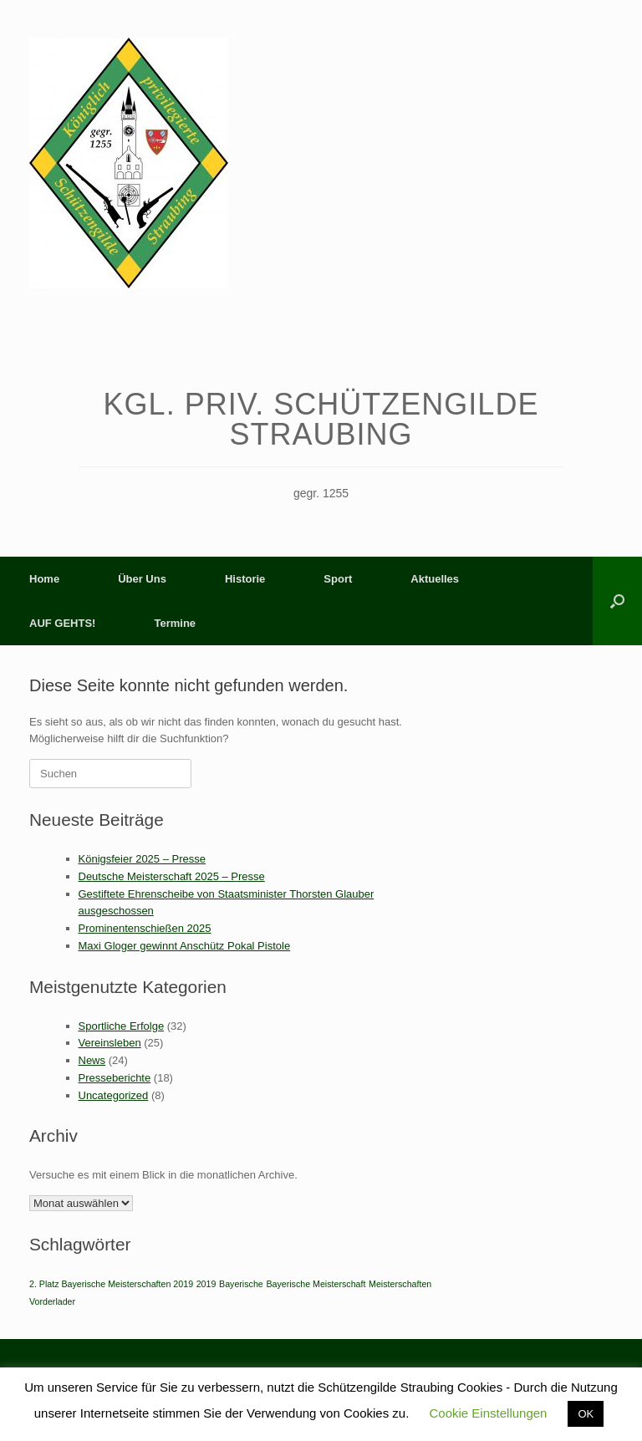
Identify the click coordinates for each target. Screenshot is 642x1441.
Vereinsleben (110, 1042)
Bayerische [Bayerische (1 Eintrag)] (241, 1284)
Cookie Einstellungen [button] (489, 1413)
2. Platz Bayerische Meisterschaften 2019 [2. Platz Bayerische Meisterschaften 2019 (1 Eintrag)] (111, 1284)
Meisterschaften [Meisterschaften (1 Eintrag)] (400, 1284)
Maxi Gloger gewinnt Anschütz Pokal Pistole (185, 945)
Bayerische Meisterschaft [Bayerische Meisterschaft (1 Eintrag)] (315, 1284)
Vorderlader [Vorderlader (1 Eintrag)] (52, 1301)
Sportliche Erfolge (122, 1026)
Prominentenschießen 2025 (145, 928)
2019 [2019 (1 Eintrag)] (206, 1284)
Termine (175, 623)
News (92, 1060)
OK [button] (586, 1414)
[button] (617, 601)
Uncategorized (114, 1095)
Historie (245, 579)
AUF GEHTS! (62, 623)
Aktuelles (434, 579)
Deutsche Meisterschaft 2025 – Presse (172, 876)
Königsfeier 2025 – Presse (142, 859)
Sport (338, 579)
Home (44, 579)
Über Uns (142, 579)
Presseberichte (115, 1078)
